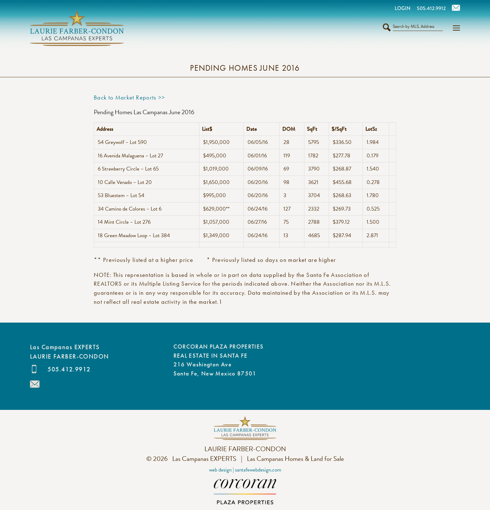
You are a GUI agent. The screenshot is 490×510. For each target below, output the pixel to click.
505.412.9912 (69, 369)
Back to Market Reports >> (129, 97)
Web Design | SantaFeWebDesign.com (245, 470)
